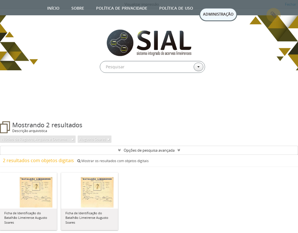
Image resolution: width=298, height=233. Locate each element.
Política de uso (176, 7)
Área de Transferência (273, 15)
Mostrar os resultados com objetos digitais (113, 160)
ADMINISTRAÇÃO (218, 14)
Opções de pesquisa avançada (149, 150)
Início (53, 7)
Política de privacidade (121, 7)
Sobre (77, 7)
